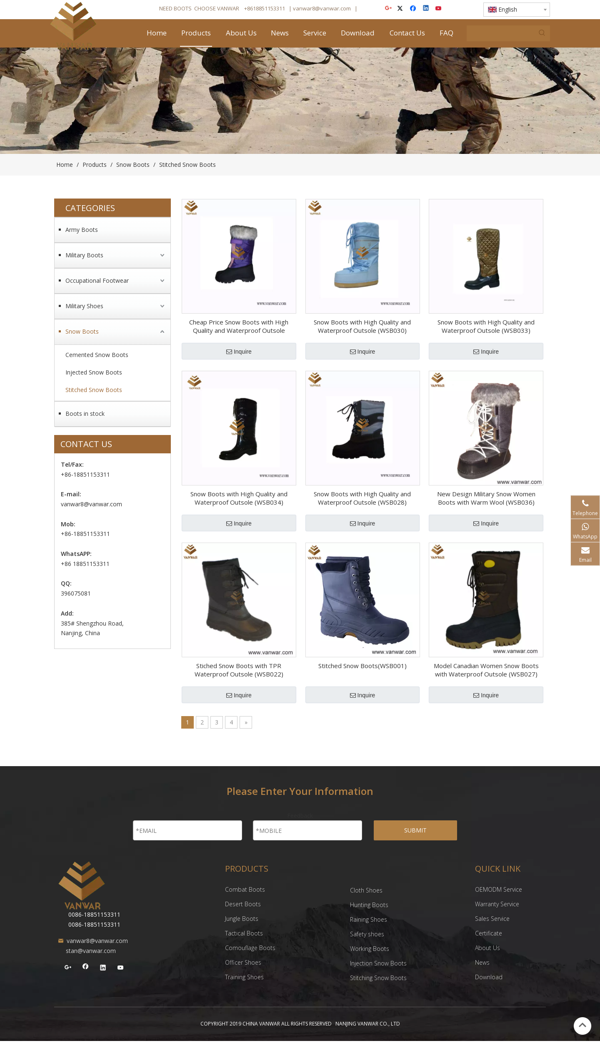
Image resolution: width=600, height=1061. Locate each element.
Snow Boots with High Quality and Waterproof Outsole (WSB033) (486, 326)
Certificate (488, 933)
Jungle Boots (241, 919)
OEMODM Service (498, 889)
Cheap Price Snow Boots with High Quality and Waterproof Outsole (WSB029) (238, 326)
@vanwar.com (333, 8)
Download (488, 977)
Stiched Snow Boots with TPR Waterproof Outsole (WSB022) (239, 669)
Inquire (239, 351)
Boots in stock (85, 413)
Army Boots (81, 230)
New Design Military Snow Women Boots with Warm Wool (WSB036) (486, 498)
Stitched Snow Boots (93, 390)
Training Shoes (245, 977)
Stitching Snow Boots (378, 978)
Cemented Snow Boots (96, 355)
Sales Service (492, 919)
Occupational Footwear (97, 280)
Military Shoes (84, 306)
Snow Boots (82, 331)
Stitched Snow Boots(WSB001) (362, 665)
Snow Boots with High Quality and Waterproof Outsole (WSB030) (362, 326)
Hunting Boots (370, 905)
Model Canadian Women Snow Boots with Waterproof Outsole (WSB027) (486, 669)
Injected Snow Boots (93, 372)
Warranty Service (497, 904)
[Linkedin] (426, 9)
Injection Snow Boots (378, 963)
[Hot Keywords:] (542, 33)
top (582, 1025)
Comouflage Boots (251, 948)
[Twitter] (401, 9)
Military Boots (84, 255)
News (482, 962)
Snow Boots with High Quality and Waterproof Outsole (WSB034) (239, 498)
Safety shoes (367, 934)
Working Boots (369, 949)
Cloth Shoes (367, 890)
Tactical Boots (244, 933)
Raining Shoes (369, 919)
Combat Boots (245, 889)
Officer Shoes (243, 962)
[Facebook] (414, 9)
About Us (487, 948)
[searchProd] (500, 33)
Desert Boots (243, 904)
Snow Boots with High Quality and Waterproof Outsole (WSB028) (362, 498)
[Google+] (389, 9)
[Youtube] (439, 9)
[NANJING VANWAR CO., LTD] (81, 885)
